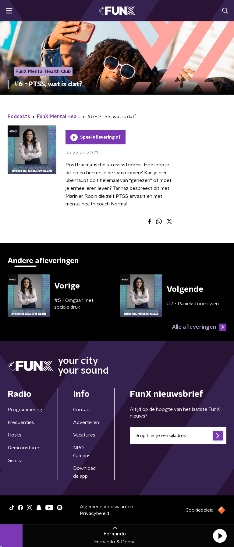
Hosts (14, 435)
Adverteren (86, 422)
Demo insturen (24, 447)
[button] (219, 535)
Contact (82, 409)
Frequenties (21, 422)
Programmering (25, 409)
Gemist (15, 460)
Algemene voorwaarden (106, 506)
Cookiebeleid (200, 510)
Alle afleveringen (199, 327)
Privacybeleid (94, 513)
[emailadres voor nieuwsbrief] (178, 435)
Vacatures (84, 435)
